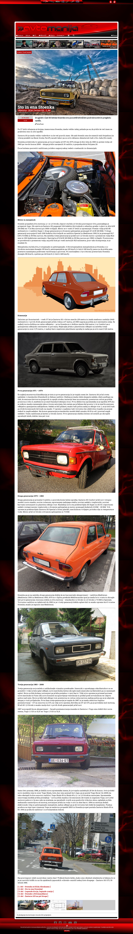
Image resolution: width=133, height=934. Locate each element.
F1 (34, 35)
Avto (28, 35)
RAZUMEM (67, 930)
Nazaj (114, 35)
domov (19, 52)
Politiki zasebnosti (82, 928)
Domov (19, 35)
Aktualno (27, 52)
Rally (52, 35)
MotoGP (42, 35)
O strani (60, 35)
